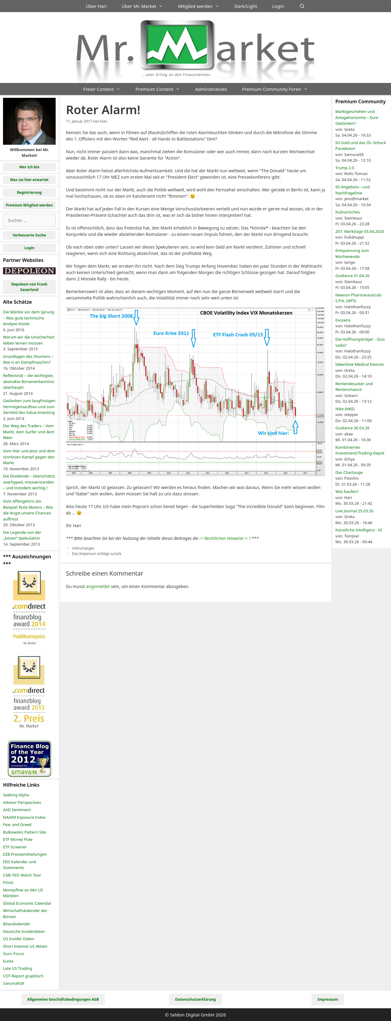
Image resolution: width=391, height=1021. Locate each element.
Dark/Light (245, 6)
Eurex (8, 961)
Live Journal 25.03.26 (354, 511)
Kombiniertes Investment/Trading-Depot (359, 450)
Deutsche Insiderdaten (24, 931)
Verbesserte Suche (29, 235)
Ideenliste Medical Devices (359, 364)
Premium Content (161, 89)
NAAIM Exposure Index (24, 817)
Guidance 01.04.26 (352, 275)
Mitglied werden (202, 6)
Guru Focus (13, 953)
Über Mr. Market (146, 6)
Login (278, 6)
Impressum (328, 999)
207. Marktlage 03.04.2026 (359, 231)
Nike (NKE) (345, 408)
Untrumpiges (83, 548)
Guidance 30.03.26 (352, 428)
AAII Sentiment (17, 809)
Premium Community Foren (278, 89)
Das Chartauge (349, 472)
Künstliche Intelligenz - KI (358, 530)
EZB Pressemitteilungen (25, 854)
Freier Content (105, 89)
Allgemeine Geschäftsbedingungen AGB (63, 999)
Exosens (342, 320)
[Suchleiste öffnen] (302, 6)
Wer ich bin (29, 167)
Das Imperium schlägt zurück (96, 553)
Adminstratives (211, 89)
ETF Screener (15, 847)
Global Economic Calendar (27, 903)
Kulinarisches (347, 212)
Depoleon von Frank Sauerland (29, 287)
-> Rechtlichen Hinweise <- (224, 538)
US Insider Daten (18, 938)
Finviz (8, 882)
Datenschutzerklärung (195, 999)
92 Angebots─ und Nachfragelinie (352, 190)
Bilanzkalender (16, 924)
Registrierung (29, 192)
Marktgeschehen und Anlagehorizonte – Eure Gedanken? (356, 117)
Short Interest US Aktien (25, 946)
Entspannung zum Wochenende (352, 253)
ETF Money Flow (17, 839)
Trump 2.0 (344, 167)
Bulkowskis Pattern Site (24, 832)
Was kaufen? (346, 491)
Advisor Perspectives (22, 802)
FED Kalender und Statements (19, 865)
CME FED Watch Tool (22, 875)
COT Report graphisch (23, 976)
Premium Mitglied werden (29, 205)
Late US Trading (17, 968)
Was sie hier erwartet (29, 179)
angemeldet (98, 586)
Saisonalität (13, 983)
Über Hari (96, 6)
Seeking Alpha (16, 795)
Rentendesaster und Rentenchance (354, 386)
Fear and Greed (17, 824)
